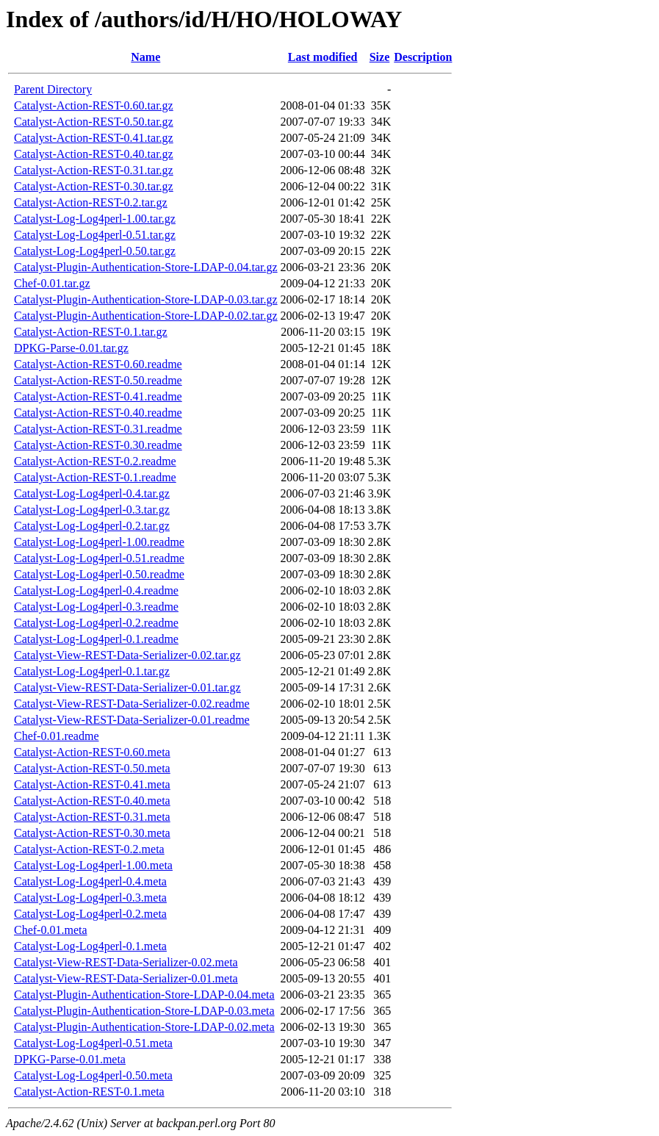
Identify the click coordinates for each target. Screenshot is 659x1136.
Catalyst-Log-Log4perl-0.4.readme (96, 590)
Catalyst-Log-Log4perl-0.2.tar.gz (92, 526)
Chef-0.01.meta (50, 930)
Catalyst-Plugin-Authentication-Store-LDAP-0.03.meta (144, 1010)
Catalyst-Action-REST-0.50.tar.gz (93, 121)
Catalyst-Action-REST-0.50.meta (92, 768)
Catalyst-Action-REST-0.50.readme (98, 380)
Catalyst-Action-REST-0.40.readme (98, 412)
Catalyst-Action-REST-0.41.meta (92, 784)
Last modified (323, 57)
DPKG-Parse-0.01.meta (70, 1059)
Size (380, 57)
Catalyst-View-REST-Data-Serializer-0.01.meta (126, 978)
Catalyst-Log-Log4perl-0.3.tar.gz (92, 509)
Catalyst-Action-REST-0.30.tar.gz (93, 186)
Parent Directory (53, 89)
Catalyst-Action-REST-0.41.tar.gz (93, 138)
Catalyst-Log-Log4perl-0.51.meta (93, 1043)
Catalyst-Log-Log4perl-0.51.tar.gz (95, 235)
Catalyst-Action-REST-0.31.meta (92, 816)
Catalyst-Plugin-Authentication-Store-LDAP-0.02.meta (144, 1027)
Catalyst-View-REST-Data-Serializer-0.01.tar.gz (127, 687)
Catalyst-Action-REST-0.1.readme (95, 477)
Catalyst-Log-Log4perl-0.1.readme (96, 639)
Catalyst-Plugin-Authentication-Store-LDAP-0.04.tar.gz (146, 267)
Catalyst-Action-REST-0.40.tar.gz (93, 154)
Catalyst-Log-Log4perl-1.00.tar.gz (95, 218)
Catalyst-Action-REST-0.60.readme (98, 364)
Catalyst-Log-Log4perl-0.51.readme (99, 558)
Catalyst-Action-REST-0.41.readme (98, 396)
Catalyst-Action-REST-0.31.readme (98, 429)
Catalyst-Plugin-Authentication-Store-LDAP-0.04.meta (144, 994)
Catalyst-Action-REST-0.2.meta (89, 849)
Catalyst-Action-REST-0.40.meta (92, 800)
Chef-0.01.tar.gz (52, 283)
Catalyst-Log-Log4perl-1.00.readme (99, 542)
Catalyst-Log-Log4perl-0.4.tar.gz (92, 493)
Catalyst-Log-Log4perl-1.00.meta (93, 865)
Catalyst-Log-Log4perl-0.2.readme (96, 622)
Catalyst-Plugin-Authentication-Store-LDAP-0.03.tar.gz (146, 299)
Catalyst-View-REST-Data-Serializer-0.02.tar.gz (127, 655)
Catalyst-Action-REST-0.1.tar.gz (91, 332)
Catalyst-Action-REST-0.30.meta (92, 833)
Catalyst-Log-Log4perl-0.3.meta (90, 897)
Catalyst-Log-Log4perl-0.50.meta (93, 1075)
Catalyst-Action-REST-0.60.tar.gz (93, 105)
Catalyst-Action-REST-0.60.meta (92, 752)
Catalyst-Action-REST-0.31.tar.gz (93, 170)
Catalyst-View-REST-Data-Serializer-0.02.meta (126, 962)
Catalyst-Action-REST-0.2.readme (95, 461)
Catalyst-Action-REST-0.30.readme (98, 445)
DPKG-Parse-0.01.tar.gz (71, 348)
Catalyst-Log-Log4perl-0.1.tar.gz (92, 671)
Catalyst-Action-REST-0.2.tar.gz (91, 202)
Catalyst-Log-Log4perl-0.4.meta (90, 881)
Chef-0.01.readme (56, 736)
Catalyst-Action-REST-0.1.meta (89, 1091)
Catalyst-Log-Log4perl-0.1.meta (90, 946)
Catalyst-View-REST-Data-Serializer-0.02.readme (132, 703)
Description (423, 57)
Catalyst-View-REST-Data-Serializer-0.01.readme (132, 719)
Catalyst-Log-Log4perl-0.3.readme (96, 606)
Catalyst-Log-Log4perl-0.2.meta (90, 913)
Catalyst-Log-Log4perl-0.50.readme (99, 574)
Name (145, 57)
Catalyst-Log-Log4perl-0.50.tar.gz (95, 251)
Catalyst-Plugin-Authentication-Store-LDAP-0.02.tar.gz (146, 315)
